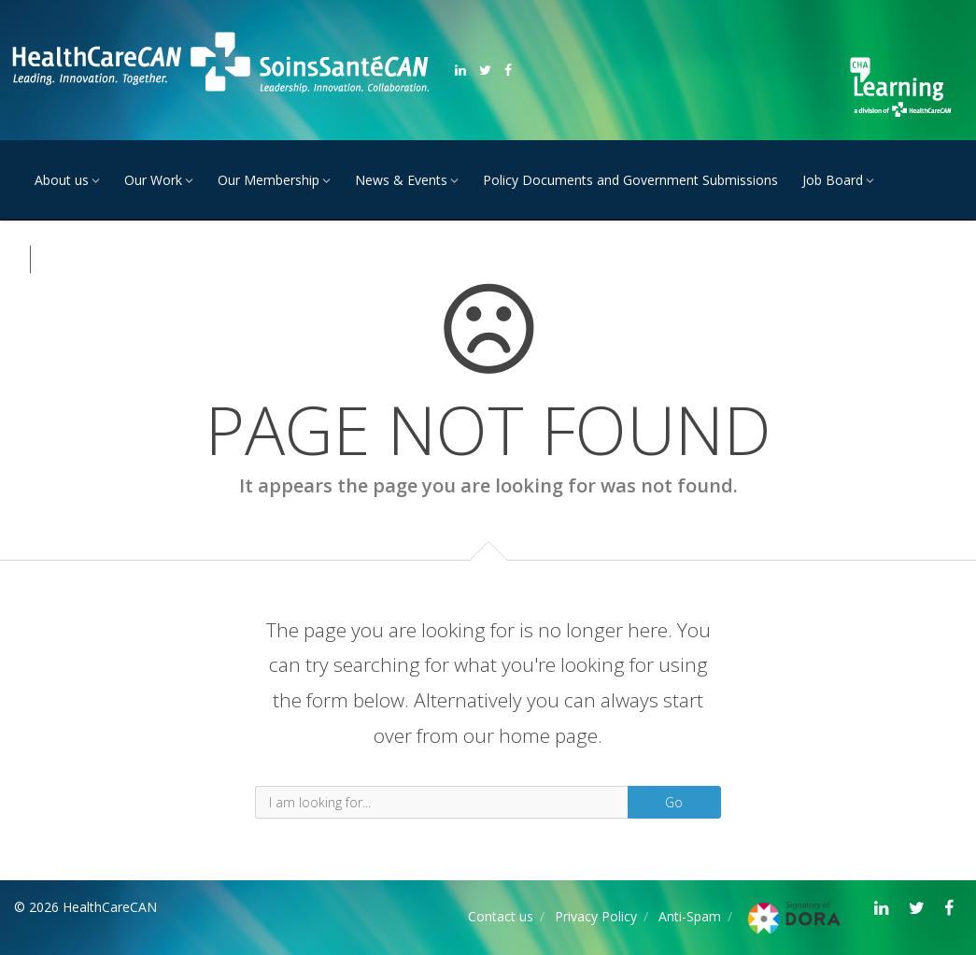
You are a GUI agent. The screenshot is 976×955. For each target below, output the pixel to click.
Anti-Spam (689, 916)
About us (62, 180)
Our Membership (268, 180)
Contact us (500, 916)
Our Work (153, 180)
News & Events (401, 180)
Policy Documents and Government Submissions (630, 180)
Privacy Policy (596, 916)
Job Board (832, 180)
